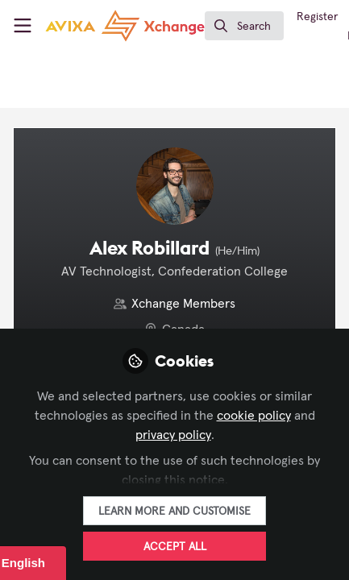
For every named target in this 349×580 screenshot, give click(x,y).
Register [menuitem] (317, 17)
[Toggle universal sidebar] (22, 25)
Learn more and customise (174, 511)
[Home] (125, 25)
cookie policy (254, 415)
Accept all (174, 547)
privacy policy (173, 435)
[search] (244, 25)
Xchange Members (183, 303)
